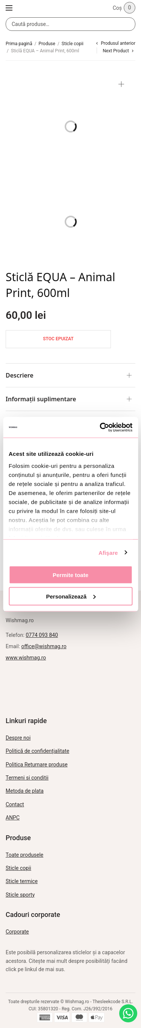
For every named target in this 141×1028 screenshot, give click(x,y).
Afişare (108, 552)
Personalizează (71, 596)
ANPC (13, 818)
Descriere (19, 375)
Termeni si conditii (27, 778)
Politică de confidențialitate (37, 751)
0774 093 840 (42, 635)
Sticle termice (22, 881)
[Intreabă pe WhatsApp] (128, 1013)
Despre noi (18, 738)
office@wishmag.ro (44, 646)
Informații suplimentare (41, 399)
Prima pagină (19, 43)
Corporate (17, 932)
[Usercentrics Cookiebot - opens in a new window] (100, 427)
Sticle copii (72, 43)
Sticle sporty (20, 895)
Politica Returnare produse (37, 764)
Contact (15, 804)
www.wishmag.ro (26, 658)
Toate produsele (24, 855)
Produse (47, 43)
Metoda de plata (25, 791)
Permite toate (70, 575)
